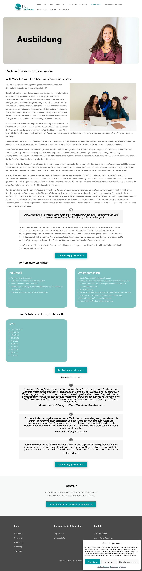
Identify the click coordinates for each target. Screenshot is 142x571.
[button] (137, 543)
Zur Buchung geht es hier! (71, 256)
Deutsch (63, 10)
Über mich (60, 4)
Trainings (18, 551)
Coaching (84, 4)
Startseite (41, 4)
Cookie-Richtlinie (103, 567)
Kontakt (53, 10)
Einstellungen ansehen (128, 562)
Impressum (122, 567)
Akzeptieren (92, 562)
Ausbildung (96, 4)
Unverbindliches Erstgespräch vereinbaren (71, 504)
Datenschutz (114, 567)
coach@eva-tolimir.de (103, 538)
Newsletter (42, 10)
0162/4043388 (100, 533)
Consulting (72, 4)
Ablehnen (109, 562)
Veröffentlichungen (113, 4)
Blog (50, 4)
